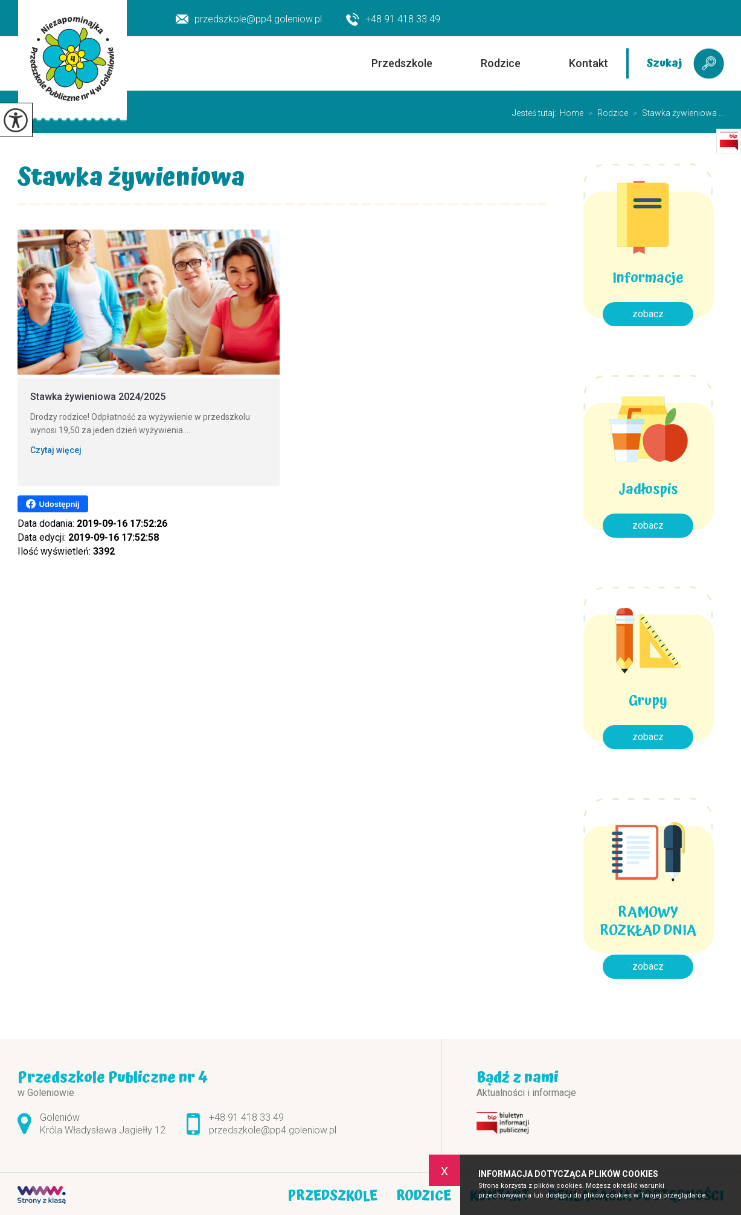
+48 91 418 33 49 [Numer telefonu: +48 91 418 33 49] (246, 1117)
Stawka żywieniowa (131, 180)
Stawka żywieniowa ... (676, 113)
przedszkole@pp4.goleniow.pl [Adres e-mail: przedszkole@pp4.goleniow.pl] (272, 1130)
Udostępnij (53, 504)
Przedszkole (401, 63)
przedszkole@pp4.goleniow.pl (249, 19)
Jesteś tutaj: (536, 113)
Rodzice (501, 63)
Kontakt (588, 63)
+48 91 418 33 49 (393, 20)
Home (571, 113)
